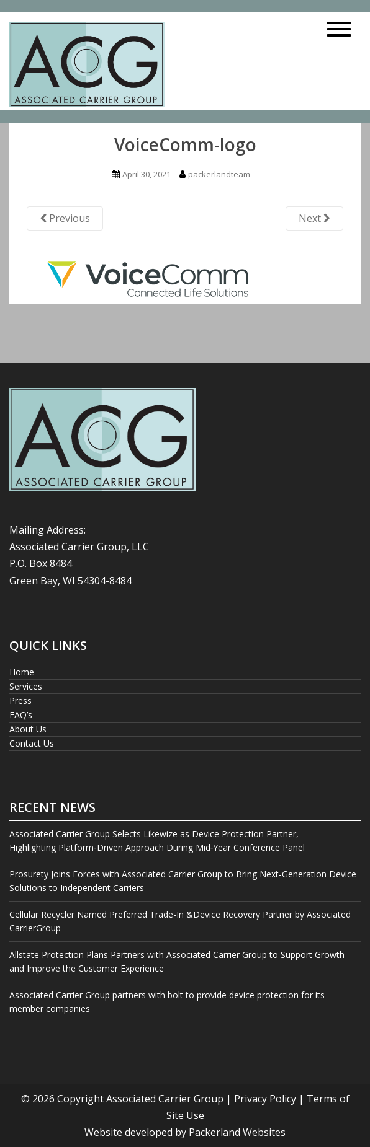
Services (25, 686)
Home (21, 672)
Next (314, 218)
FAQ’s (20, 715)
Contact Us (31, 743)
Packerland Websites (237, 1132)
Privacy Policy (265, 1098)
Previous (65, 218)
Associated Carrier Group (164, 1098)
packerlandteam (219, 174)
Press (20, 700)
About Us (28, 729)
